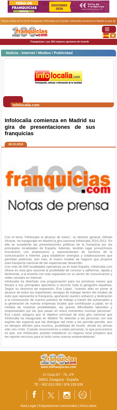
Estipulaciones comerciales (58, 406)
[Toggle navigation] (109, 29)
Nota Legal (28, 406)
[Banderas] (109, 35)
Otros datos (88, 406)
